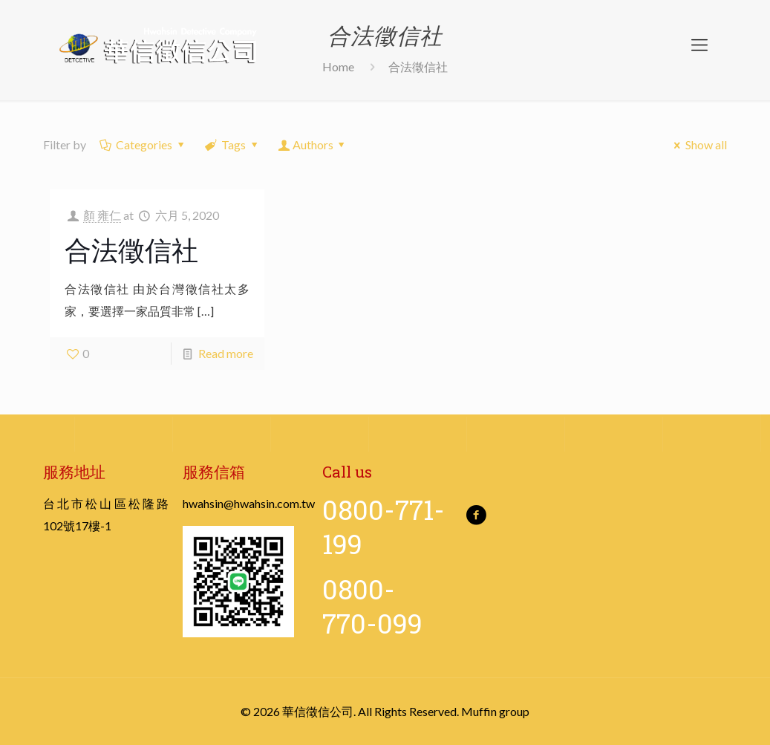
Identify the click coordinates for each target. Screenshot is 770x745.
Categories (143, 144)
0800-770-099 (372, 606)
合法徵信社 (131, 249)
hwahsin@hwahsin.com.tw (249, 503)
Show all (698, 144)
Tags (233, 144)
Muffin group (495, 711)
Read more (225, 353)
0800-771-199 (383, 527)
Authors (312, 144)
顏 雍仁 (102, 215)
